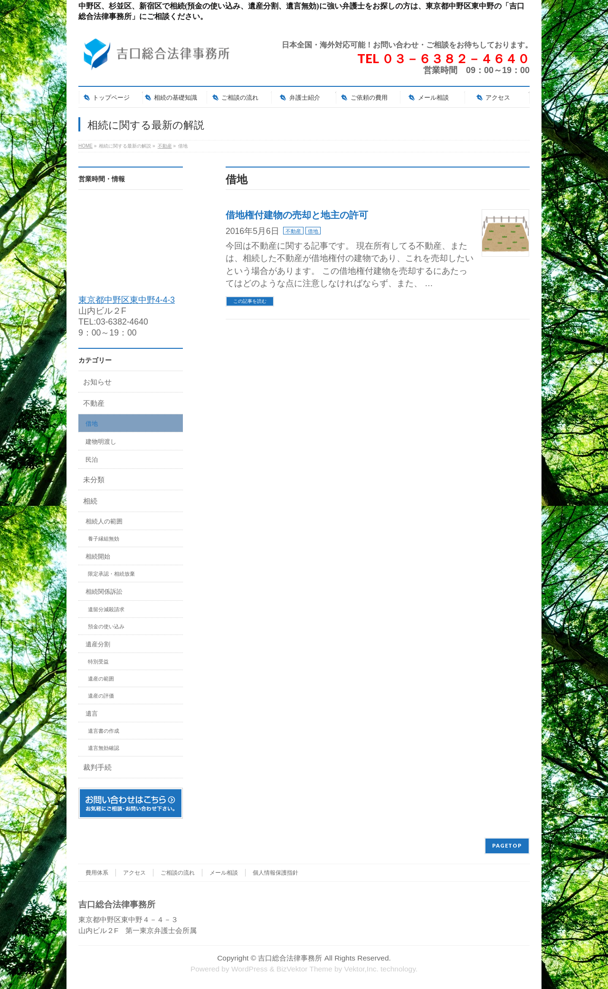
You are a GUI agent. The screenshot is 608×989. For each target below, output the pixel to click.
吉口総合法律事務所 (290, 958)
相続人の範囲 (104, 521)
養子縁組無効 (103, 538)
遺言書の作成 (103, 731)
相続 (90, 501)
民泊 (92, 459)
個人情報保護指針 (275, 872)
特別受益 (98, 661)
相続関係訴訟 (104, 591)
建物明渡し (101, 441)
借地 (313, 231)
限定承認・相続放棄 (111, 574)
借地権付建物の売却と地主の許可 (297, 215)
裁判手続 (97, 767)
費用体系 (97, 872)
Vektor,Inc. (361, 969)
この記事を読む (249, 301)
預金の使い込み (106, 626)
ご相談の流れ (178, 872)
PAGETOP (507, 845)
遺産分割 (98, 644)
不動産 (293, 231)
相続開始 (98, 556)
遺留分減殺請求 (106, 609)
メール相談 (223, 872)
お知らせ (97, 382)
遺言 (92, 713)
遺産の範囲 (101, 678)
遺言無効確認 (103, 748)
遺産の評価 (101, 696)
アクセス (134, 872)
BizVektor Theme (304, 969)
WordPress (249, 969)
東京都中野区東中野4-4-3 (126, 300)
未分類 (93, 480)
